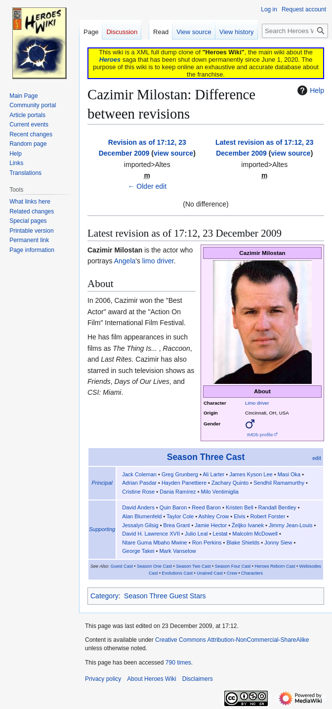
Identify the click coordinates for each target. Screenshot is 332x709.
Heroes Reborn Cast (274, 566)
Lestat (219, 534)
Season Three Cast (206, 457)
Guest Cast (122, 566)
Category (104, 596)
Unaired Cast (210, 573)
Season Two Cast (193, 566)
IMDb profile (260, 434)
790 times (178, 662)
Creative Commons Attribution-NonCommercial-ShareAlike (232, 639)
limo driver (158, 261)
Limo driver (257, 403)
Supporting (102, 529)
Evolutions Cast (177, 573)
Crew (232, 573)
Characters (252, 573)
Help (309, 90)
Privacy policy (103, 678)
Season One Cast (154, 566)
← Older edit (146, 186)
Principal (102, 483)
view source (173, 153)
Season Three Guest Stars (165, 596)
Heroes (110, 59)
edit (316, 458)
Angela (125, 261)
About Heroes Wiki (151, 678)
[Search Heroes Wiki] (295, 31)
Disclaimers (197, 678)
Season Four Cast (233, 566)
